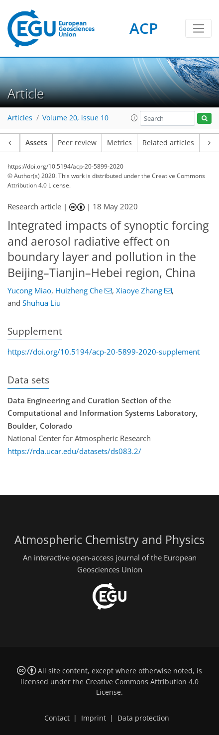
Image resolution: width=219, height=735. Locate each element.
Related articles (168, 142)
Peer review (77, 142)
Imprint (93, 718)
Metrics (119, 142)
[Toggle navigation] (198, 28)
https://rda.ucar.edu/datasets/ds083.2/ (74, 451)
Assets (36, 142)
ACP (143, 28)
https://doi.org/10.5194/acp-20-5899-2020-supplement (103, 352)
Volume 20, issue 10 (75, 117)
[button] (134, 117)
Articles (19, 117)
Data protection (143, 718)
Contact (57, 718)
